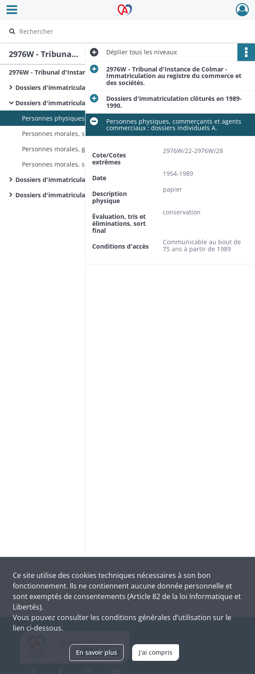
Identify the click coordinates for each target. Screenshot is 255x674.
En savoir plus (96, 652)
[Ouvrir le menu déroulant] (12, 10)
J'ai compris (155, 652)
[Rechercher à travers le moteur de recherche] (119, 31)
